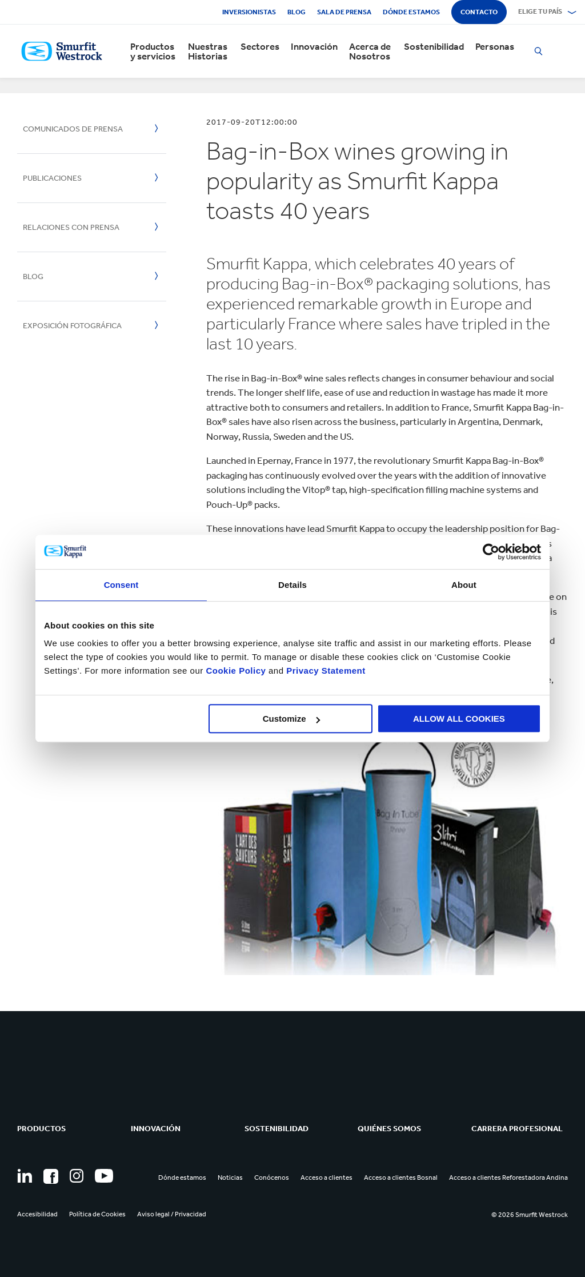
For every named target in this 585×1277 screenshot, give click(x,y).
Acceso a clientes (326, 1177)
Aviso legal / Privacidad (171, 1214)
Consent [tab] (121, 585)
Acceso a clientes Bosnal (401, 1177)
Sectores (260, 46)
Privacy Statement (325, 670)
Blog (296, 12)
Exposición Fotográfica (72, 326)
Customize (291, 718)
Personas (494, 46)
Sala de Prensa (344, 12)
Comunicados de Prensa (73, 129)
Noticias (230, 1177)
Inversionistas (249, 12)
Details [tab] (292, 585)
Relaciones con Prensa (71, 227)
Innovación (314, 46)
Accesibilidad (37, 1214)
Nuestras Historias (207, 51)
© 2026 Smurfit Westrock (529, 1215)
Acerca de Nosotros (370, 51)
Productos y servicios (152, 51)
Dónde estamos (411, 12)
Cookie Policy (236, 670)
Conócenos (271, 1177)
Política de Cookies (97, 1214)
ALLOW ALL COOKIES (459, 718)
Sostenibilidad (434, 46)
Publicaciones (52, 178)
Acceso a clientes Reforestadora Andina (508, 1177)
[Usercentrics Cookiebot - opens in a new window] (491, 551)
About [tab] (463, 585)
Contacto (479, 12)
